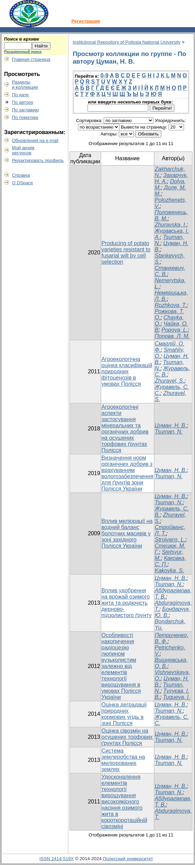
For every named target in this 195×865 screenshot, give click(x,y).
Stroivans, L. (170, 540)
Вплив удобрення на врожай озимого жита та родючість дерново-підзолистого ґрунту (127, 603)
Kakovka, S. (169, 570)
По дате (20, 94)
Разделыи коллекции (25, 84)
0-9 (104, 75)
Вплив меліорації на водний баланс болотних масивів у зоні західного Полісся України (127, 533)
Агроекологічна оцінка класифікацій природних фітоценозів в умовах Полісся (127, 371)
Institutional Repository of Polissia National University (127, 42)
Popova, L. (174, 330)
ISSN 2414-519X (56, 858)
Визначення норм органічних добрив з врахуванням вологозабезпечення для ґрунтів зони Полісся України (127, 473)
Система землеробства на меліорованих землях (123, 760)
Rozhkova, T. (171, 305)
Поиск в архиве (21, 39)
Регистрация (85, 21)
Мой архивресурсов (23, 150)
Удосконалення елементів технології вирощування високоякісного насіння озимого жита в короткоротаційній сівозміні (124, 801)
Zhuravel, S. (169, 381)
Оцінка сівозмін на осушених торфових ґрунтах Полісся (127, 737)
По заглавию (25, 109)
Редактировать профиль (38, 160)
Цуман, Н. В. (171, 425)
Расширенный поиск (23, 52)
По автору (22, 102)
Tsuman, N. (169, 432)
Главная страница (31, 59)
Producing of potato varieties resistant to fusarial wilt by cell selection (126, 252)
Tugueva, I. (176, 697)
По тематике (25, 117)
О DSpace (22, 182)
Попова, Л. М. (172, 336)
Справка (21, 175)
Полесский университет (128, 858)
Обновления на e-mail (35, 140)
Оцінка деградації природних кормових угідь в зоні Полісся (124, 714)
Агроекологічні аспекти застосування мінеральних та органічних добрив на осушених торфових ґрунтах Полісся (125, 428)
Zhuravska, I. (170, 225)
